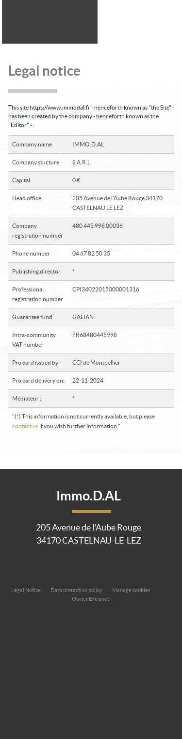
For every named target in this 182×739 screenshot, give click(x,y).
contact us (25, 426)
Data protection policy (76, 590)
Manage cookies (131, 590)
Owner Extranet (90, 599)
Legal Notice (26, 590)
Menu (167, 21)
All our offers (142, 21)
